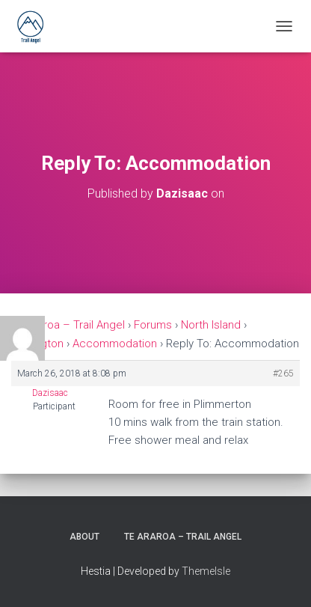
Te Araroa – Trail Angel (68, 325)
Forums (153, 325)
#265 (283, 373)
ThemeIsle (206, 571)
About (84, 536)
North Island (211, 325)
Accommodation (115, 343)
